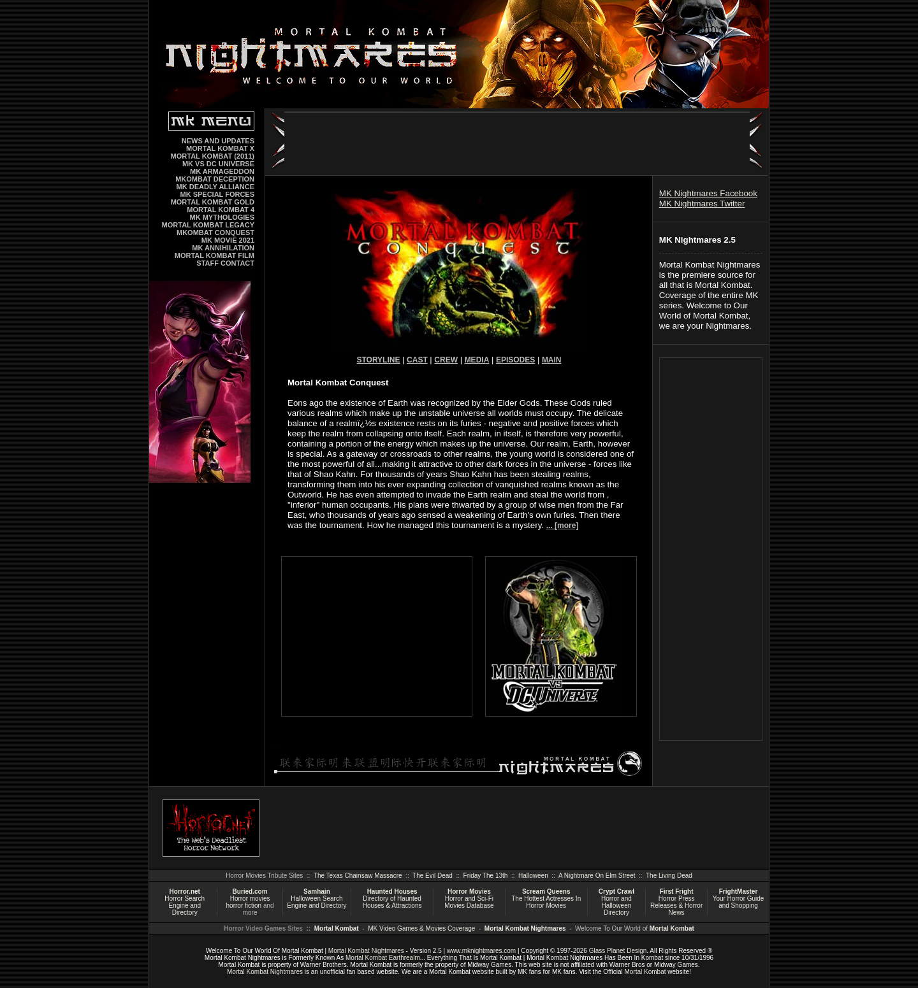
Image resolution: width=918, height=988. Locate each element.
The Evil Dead (432, 875)
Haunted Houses (392, 891)
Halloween (533, 875)
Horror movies (250, 898)
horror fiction (244, 905)
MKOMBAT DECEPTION (214, 179)
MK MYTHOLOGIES (222, 217)
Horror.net (185, 891)
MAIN (552, 359)
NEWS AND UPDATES (218, 141)
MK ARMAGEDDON (222, 171)
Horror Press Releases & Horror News (676, 905)
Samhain (316, 891)
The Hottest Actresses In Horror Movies (546, 902)
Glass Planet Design (618, 950)
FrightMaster (738, 891)
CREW (446, 359)
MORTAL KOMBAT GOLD (212, 202)
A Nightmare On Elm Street (597, 875)
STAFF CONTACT (225, 263)
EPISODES (515, 359)
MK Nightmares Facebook (708, 193)
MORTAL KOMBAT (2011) (212, 156)
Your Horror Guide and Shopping (738, 902)
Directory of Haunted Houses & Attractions (392, 902)
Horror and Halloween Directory (616, 905)
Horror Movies (469, 891)
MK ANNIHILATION (223, 248)
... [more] (562, 525)
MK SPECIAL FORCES (217, 194)
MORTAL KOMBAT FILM (214, 255)
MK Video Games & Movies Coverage (421, 928)
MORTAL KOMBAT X (220, 148)
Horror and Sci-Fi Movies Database (468, 902)
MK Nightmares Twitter (702, 203)
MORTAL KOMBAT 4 (220, 209)
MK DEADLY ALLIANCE (215, 186)
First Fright (677, 891)
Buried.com (250, 891)
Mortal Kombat (336, 928)
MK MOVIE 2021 (227, 240)
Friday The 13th (485, 875)
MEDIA (477, 359)
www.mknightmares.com (481, 950)
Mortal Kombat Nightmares (525, 928)
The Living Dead (669, 875)
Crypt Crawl (616, 891)
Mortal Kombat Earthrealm (383, 957)
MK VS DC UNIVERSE (218, 164)
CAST (417, 359)
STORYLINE (378, 359)
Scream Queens (546, 891)
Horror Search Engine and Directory (184, 905)
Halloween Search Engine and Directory (316, 902)
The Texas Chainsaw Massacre (358, 875)
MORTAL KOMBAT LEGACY (208, 225)
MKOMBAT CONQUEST (215, 232)
